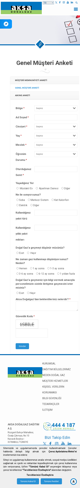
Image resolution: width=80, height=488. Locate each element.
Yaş (19, 135)
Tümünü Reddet (51, 481)
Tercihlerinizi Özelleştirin (40, 475)
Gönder (22, 346)
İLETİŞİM (47, 409)
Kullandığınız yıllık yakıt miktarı (23, 233)
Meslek (21, 144)
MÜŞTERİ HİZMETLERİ (55, 380)
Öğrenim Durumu (21, 156)
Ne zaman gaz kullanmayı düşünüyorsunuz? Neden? (42, 261)
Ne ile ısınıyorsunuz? (28, 194)
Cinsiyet (21, 126)
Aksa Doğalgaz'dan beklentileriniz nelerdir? (43, 299)
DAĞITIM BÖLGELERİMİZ (56, 369)
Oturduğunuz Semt (23, 172)
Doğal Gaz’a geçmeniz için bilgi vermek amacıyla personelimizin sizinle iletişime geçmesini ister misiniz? (45, 283)
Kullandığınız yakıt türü (23, 215)
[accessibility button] (73, 481)
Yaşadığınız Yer (25, 183)
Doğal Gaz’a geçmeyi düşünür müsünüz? (40, 247)
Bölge (20, 108)
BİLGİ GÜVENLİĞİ (51, 398)
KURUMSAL (49, 363)
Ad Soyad (22, 117)
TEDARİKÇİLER (50, 404)
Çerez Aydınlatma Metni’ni (63, 451)
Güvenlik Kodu (25, 316)
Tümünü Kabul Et (28, 481)
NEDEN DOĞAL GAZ (53, 375)
